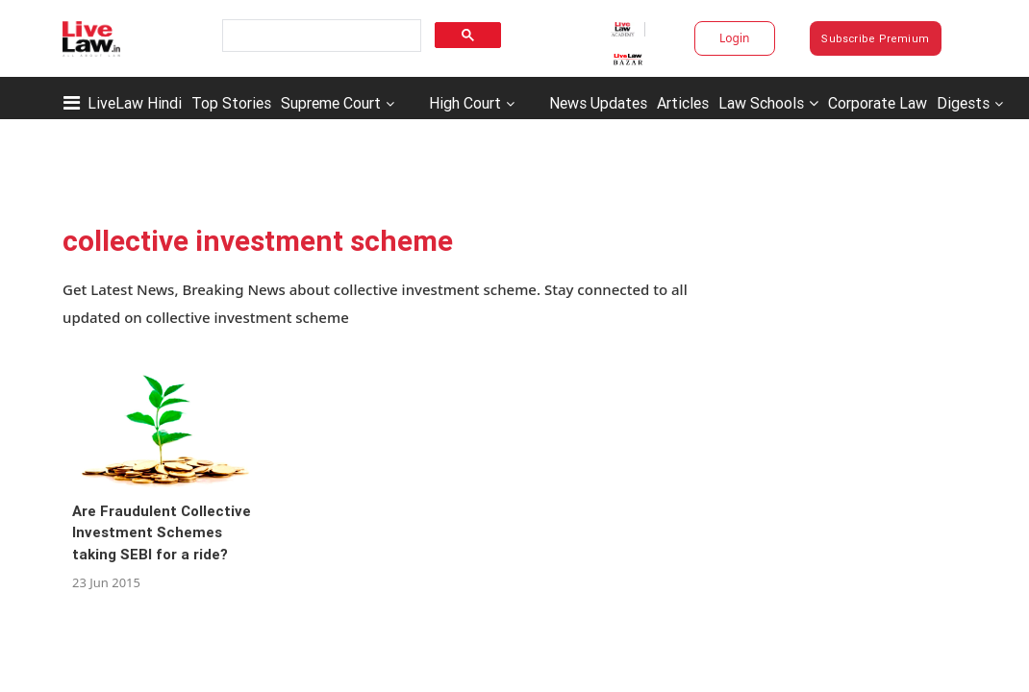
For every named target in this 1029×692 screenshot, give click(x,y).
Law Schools (768, 102)
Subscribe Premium (875, 38)
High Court (465, 102)
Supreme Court (331, 102)
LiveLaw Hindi (135, 102)
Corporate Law (877, 102)
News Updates (598, 102)
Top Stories (231, 102)
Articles (683, 102)
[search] (320, 36)
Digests (963, 102)
